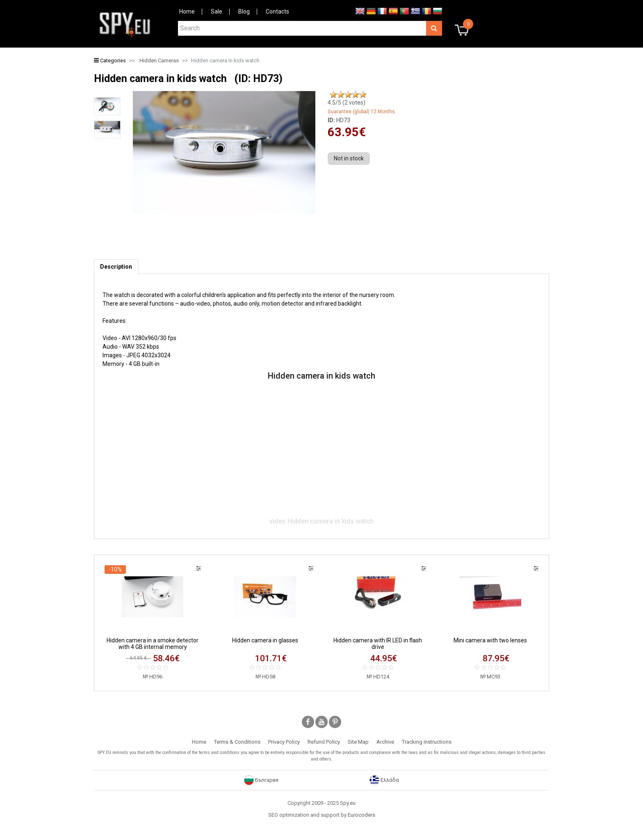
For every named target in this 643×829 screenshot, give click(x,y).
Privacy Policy (284, 742)
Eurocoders (361, 815)
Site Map (358, 742)
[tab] (116, 266)
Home (187, 11)
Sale (216, 11)
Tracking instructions (426, 742)
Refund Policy (324, 742)
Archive (385, 742)
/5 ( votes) (346, 102)
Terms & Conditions (237, 742)
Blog (244, 11)
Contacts (277, 11)
